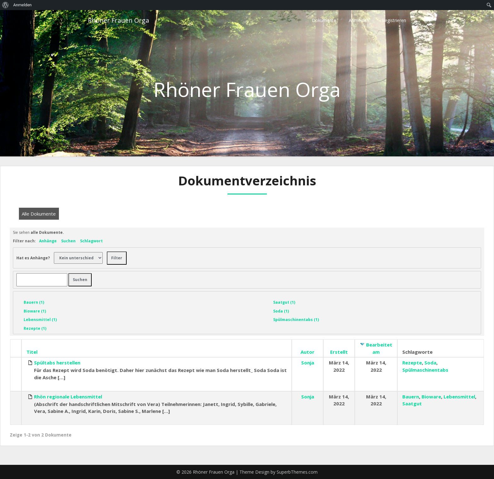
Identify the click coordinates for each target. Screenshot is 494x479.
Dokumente (324, 20)
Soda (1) (281, 311)
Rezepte (412, 362)
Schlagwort (91, 241)
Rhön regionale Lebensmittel (68, 396)
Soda (430, 362)
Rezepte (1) (35, 328)
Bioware (431, 396)
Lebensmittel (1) (40, 319)
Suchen (68, 241)
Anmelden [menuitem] (22, 5)
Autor (307, 352)
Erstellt (339, 352)
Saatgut (412, 403)
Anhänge (48, 241)
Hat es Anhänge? (33, 257)
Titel (31, 352)
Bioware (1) (35, 311)
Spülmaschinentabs (425, 370)
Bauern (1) (34, 302)
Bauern (410, 396)
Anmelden (359, 20)
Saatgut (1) (284, 302)
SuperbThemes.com (297, 472)
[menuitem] (5, 5)
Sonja (307, 362)
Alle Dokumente (39, 214)
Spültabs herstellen (57, 362)
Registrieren (394, 20)
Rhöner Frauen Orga (118, 20)
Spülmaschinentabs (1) (296, 319)
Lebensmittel (459, 396)
